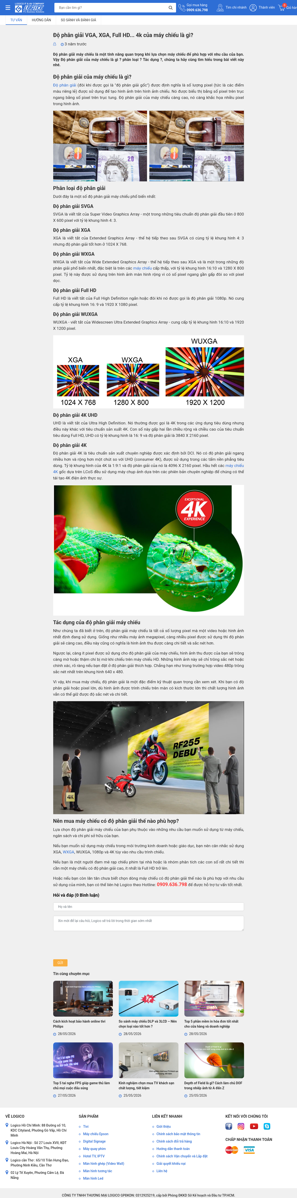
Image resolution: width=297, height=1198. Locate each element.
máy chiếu (142, 268)
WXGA (68, 852)
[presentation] (89, 945)
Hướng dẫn (41, 20)
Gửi (60, 963)
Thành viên (262, 7)
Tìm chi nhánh (232, 7)
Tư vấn (16, 20)
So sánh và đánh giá (78, 20)
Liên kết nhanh (167, 1116)
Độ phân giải (64, 85)
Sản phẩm (88, 1116)
